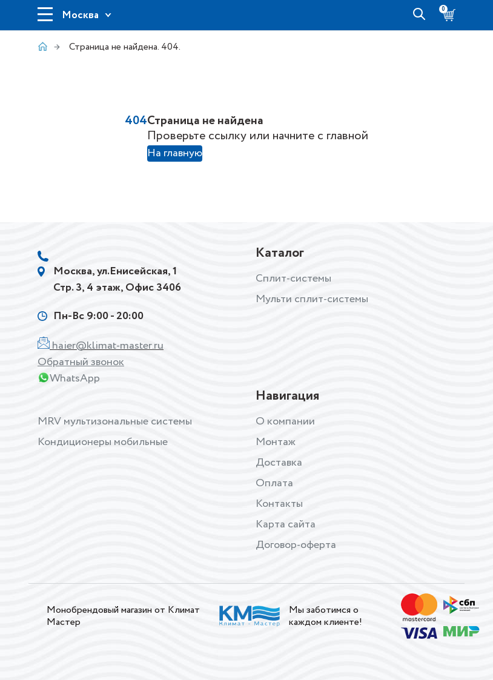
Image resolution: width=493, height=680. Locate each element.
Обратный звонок (81, 362)
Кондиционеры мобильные (103, 442)
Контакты (279, 504)
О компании (285, 421)
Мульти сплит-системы (312, 299)
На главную (174, 153)
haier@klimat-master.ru (108, 346)
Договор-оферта (296, 545)
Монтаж (276, 442)
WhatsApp (75, 378)
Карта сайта (286, 524)
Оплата (274, 483)
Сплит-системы (293, 278)
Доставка (279, 462)
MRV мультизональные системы (115, 421)
